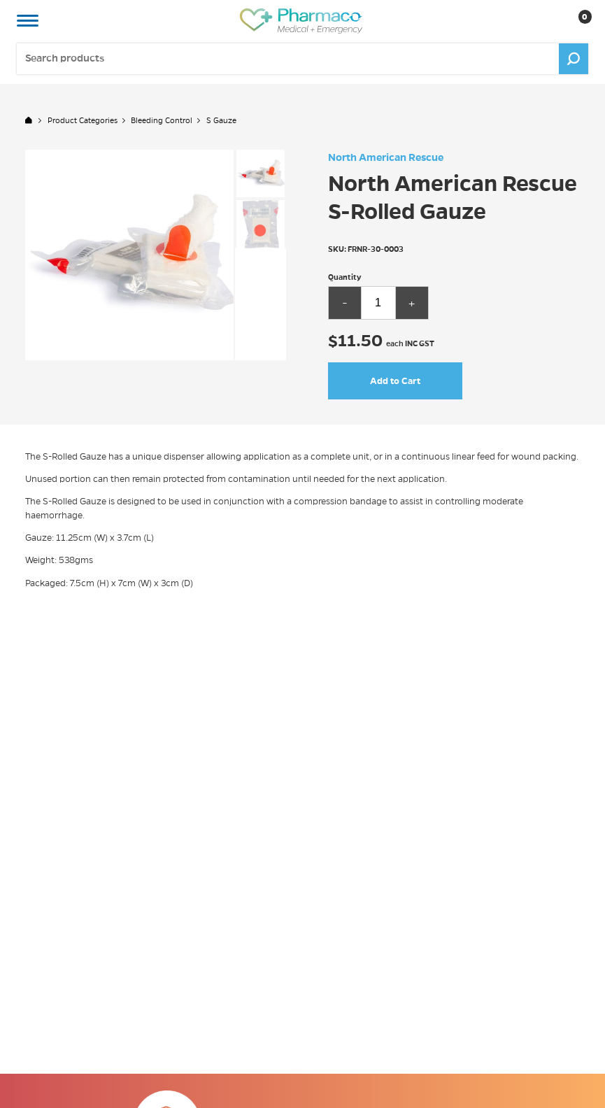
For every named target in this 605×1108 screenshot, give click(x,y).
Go (574, 58)
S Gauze (221, 120)
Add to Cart (395, 381)
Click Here (442, 1102)
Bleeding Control (161, 120)
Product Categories (83, 120)
